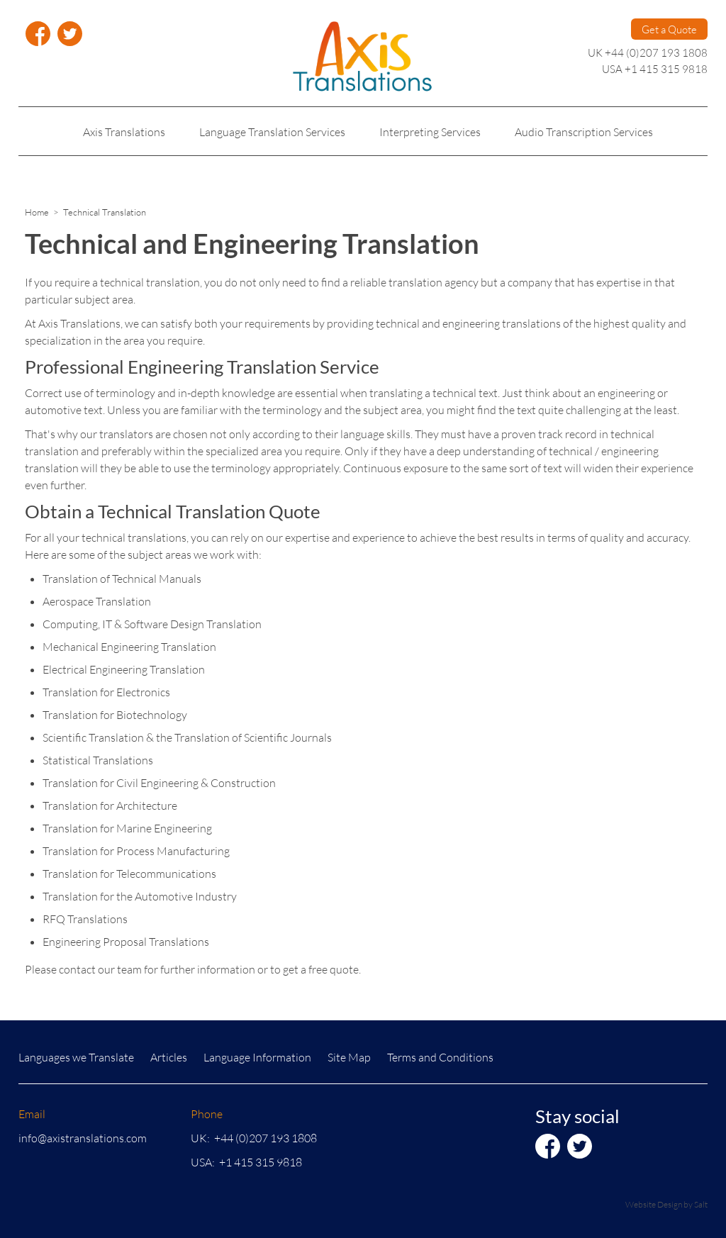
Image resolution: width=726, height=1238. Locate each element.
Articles (168, 1057)
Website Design (653, 1204)
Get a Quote (669, 29)
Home (37, 212)
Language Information (257, 1057)
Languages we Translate (76, 1057)
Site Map (349, 1057)
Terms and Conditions (440, 1057)
